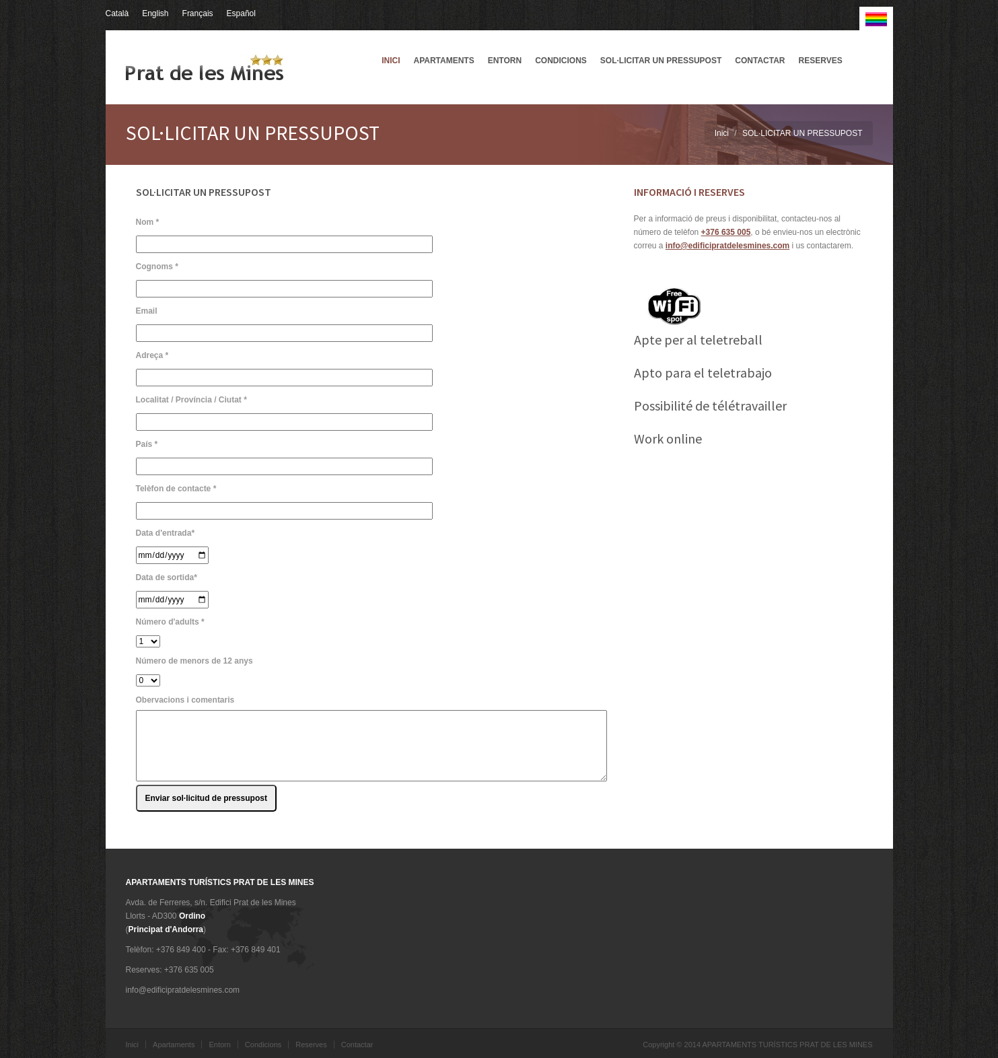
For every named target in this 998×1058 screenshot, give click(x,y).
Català (117, 13)
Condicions (561, 60)
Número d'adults (170, 622)
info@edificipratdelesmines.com (727, 245)
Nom (147, 222)
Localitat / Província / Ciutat (191, 399)
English (155, 13)
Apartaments (443, 60)
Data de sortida (166, 577)
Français (197, 13)
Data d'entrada (165, 533)
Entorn (505, 60)
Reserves (821, 60)
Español (241, 13)
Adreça (152, 355)
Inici (391, 60)
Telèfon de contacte (176, 488)
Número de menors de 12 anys (194, 661)
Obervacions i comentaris (185, 700)
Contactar (760, 60)
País (147, 444)
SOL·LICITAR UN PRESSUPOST (660, 60)
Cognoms (157, 266)
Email (146, 311)
